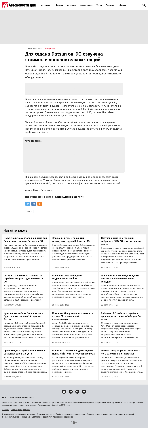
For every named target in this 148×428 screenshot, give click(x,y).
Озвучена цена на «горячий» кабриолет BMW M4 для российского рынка (122, 241)
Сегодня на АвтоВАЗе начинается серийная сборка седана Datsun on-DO (24, 278)
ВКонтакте (78, 196)
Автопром (71, 5)
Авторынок (46, 5)
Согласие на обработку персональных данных (52, 417)
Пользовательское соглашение (16, 417)
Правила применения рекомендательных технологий (110, 414)
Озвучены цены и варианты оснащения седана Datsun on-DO (71, 240)
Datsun (29, 212)
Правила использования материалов (18, 414)
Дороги (122, 5)
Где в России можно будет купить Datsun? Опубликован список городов (120, 278)
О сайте (5, 410)
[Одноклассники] (39, 204)
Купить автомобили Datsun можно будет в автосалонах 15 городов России (23, 316)
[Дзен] (64, 392)
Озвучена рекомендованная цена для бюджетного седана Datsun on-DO (25, 240)
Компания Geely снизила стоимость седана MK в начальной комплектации (72, 316)
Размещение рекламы (20, 410)
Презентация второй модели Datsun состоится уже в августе (24, 352)
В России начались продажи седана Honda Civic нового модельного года (73, 352)
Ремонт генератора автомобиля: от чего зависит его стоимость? (121, 352)
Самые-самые (86, 5)
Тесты (99, 5)
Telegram (58, 196)
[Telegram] (27, 204)
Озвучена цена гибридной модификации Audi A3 (67, 277)
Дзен (67, 196)
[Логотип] (19, 5)
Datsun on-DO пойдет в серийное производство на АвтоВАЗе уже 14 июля (121, 316)
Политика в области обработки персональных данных (61, 414)
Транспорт (110, 5)
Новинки (59, 5)
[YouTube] (84, 392)
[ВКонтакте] (33, 204)
